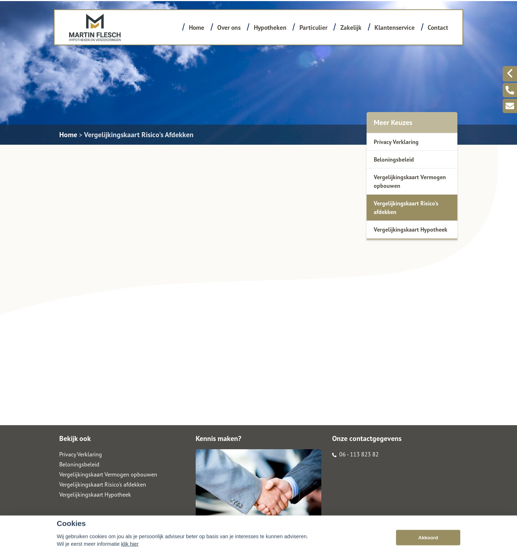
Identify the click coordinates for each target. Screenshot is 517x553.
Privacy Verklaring (396, 141)
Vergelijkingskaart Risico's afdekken (406, 207)
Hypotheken (270, 27)
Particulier (313, 27)
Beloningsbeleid (394, 159)
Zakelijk (351, 27)
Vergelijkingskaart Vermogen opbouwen (410, 181)
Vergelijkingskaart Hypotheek (410, 229)
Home (196, 27)
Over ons (229, 27)
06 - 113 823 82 (355, 454)
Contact (438, 27)
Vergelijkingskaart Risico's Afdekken (139, 134)
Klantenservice (394, 27)
